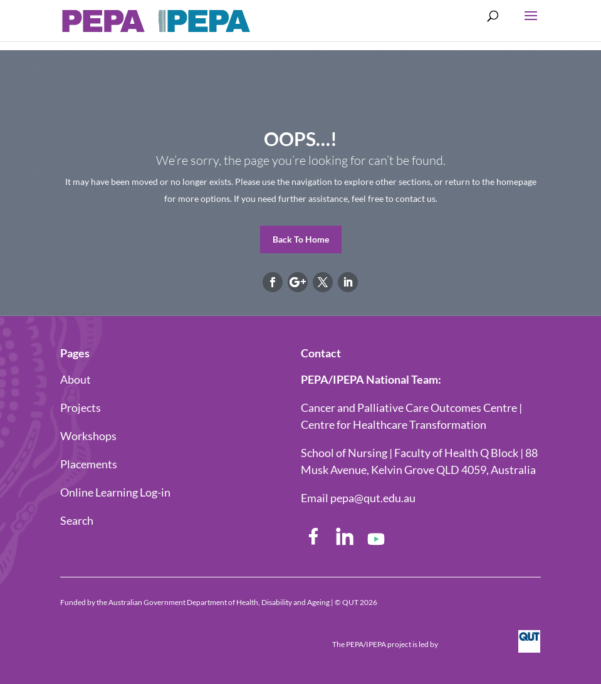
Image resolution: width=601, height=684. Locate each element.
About (75, 379)
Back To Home (301, 239)
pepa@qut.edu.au (372, 498)
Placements (88, 464)
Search (76, 520)
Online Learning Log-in (115, 492)
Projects (80, 407)
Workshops (88, 436)
